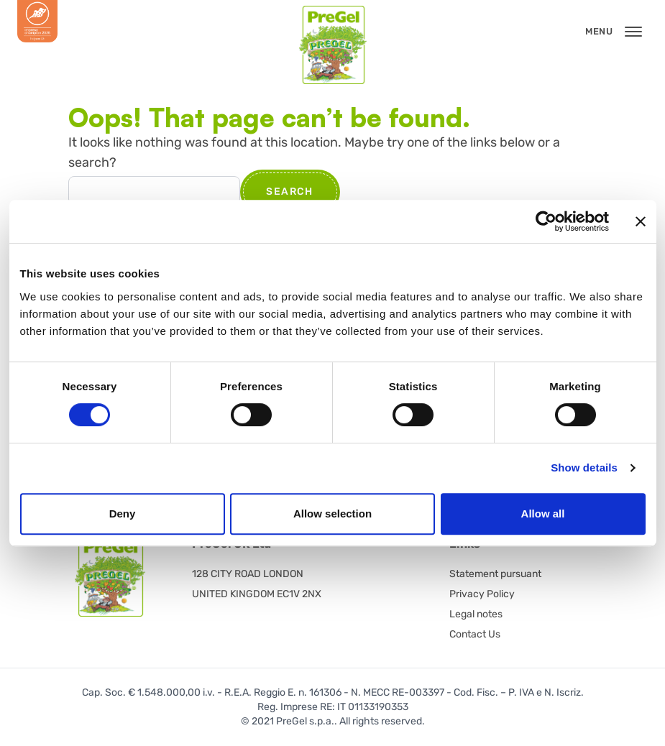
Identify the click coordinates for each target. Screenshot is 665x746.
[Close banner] (641, 221)
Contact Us (474, 634)
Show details (584, 467)
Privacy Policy (482, 594)
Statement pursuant (495, 574)
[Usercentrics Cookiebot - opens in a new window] (546, 221)
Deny (122, 513)
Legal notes (476, 614)
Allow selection (332, 513)
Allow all (543, 513)
